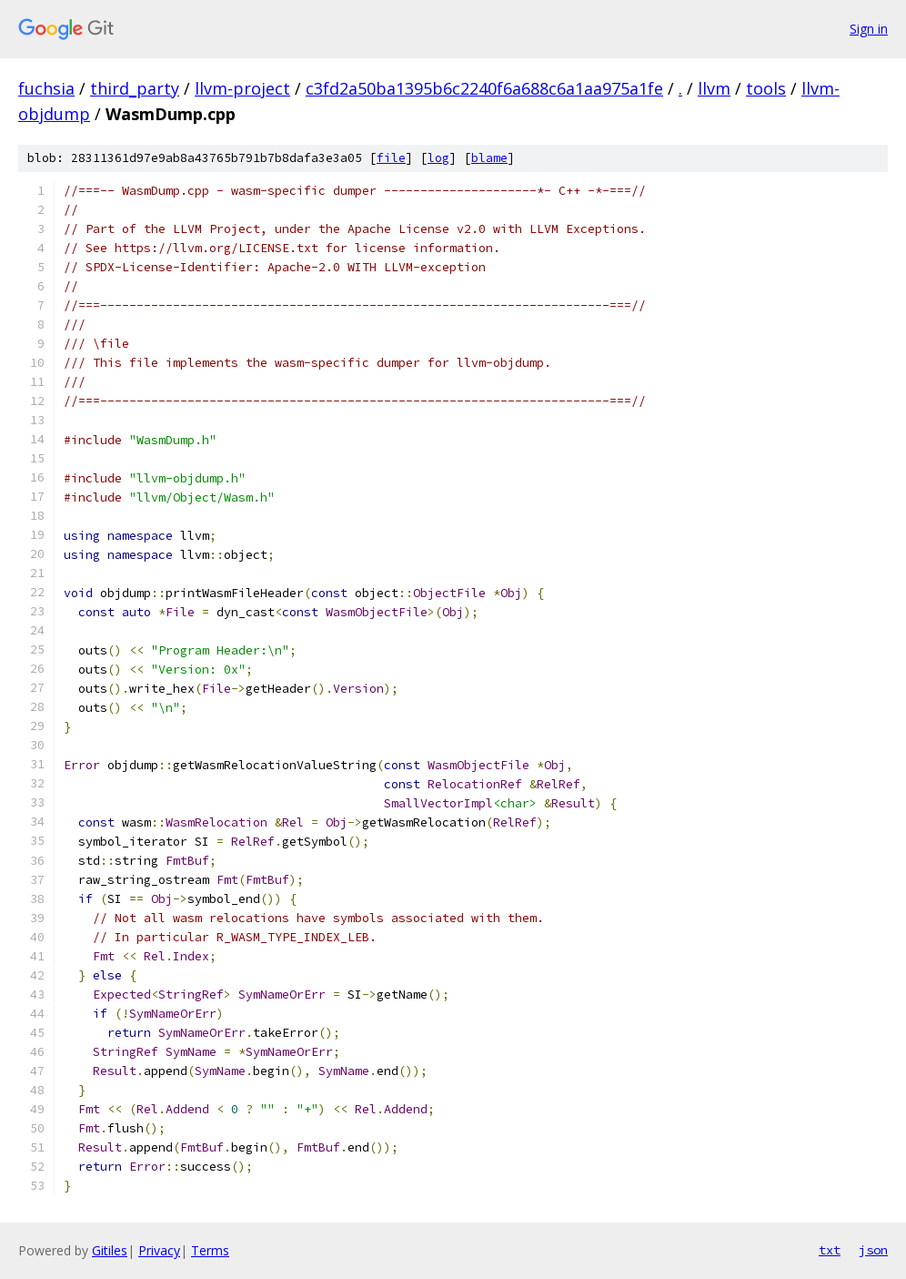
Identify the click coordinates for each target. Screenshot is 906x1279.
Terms (210, 1250)
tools (766, 88)
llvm (714, 88)
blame (489, 158)
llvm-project (242, 88)
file (391, 158)
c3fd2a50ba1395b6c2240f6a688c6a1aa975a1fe (484, 88)
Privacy (159, 1250)
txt (830, 1250)
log (438, 158)
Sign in (869, 28)
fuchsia (46, 88)
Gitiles (109, 1250)
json (873, 1250)
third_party (134, 88)
